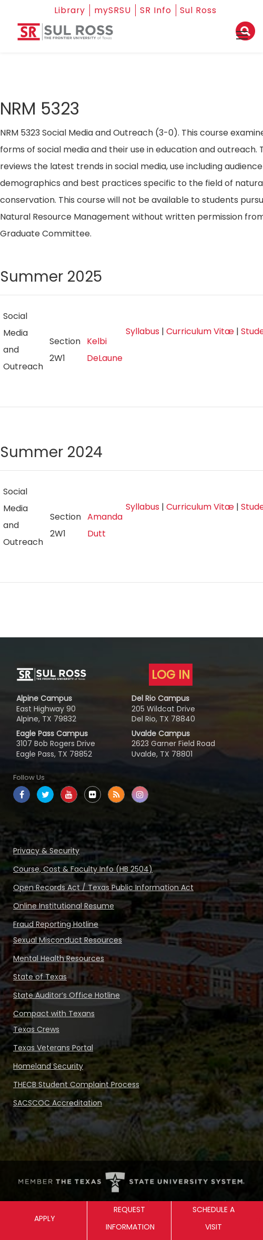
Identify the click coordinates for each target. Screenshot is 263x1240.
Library (70, 10)
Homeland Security (48, 1066)
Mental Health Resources (58, 958)
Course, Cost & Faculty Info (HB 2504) (83, 869)
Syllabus (142, 331)
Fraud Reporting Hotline (55, 924)
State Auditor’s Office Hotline (66, 995)
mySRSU (113, 10)
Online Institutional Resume (63, 906)
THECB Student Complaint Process (76, 1084)
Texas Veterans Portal (53, 1047)
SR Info (156, 10)
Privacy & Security (46, 850)
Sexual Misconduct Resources (67, 940)
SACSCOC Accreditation (57, 1103)
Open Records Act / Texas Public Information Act (103, 887)
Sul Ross (199, 10)
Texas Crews (36, 1029)
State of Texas (40, 977)
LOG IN (170, 674)
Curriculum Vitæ (200, 331)
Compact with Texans (54, 1013)
